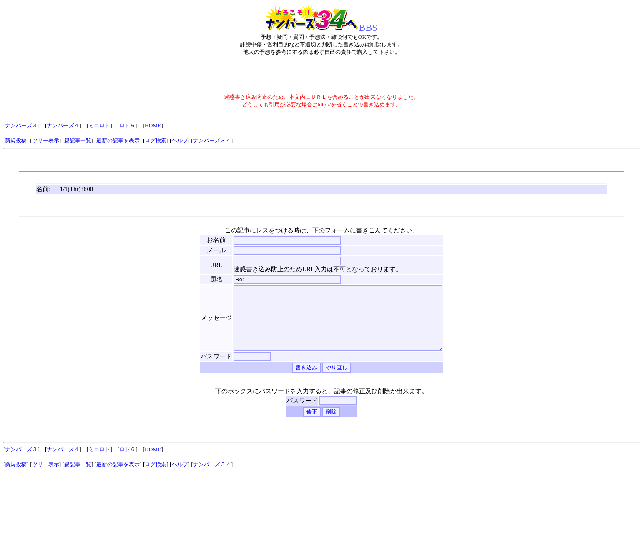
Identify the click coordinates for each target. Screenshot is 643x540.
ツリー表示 (45, 140)
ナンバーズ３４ (212, 140)
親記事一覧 (77, 140)
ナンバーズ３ (21, 125)
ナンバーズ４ (63, 125)
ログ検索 (155, 140)
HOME (153, 125)
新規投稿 (16, 140)
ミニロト (99, 125)
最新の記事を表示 (118, 140)
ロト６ (127, 125)
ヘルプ (180, 140)
